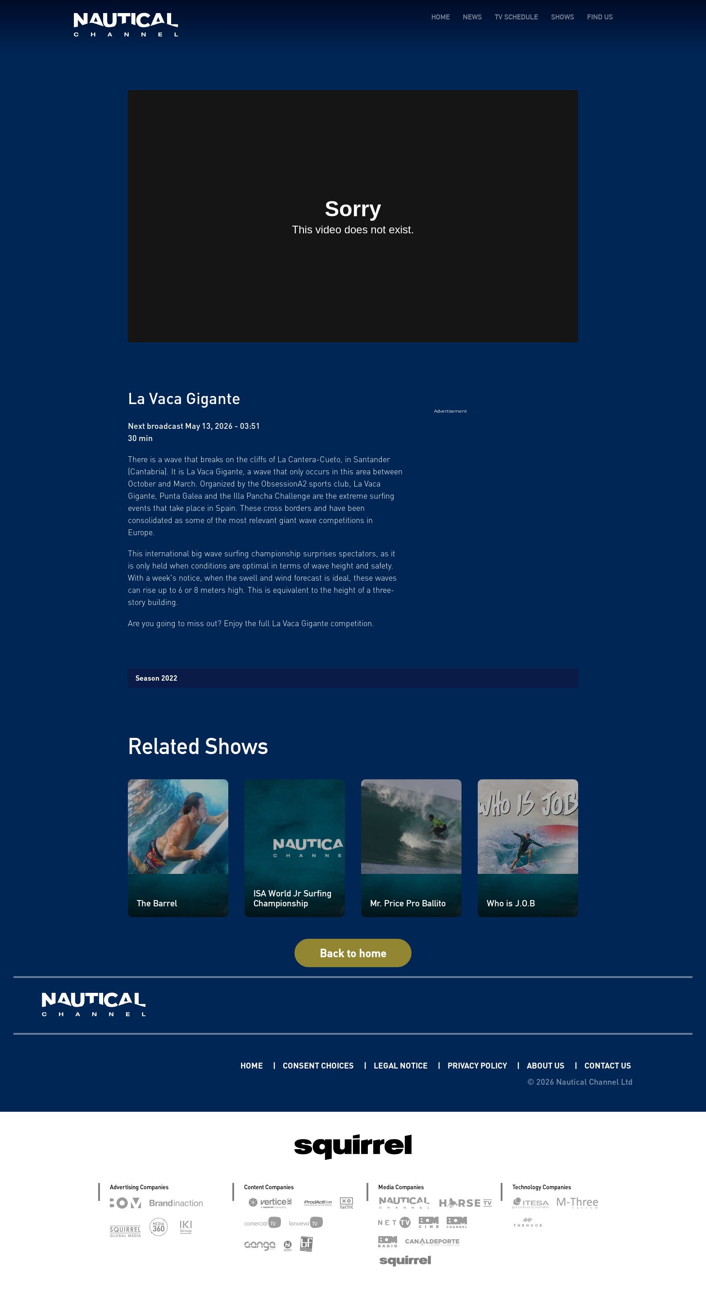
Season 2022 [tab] (156, 677)
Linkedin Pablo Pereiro (184, 1065)
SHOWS (562, 17)
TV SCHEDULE (516, 17)
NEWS (472, 17)
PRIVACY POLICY (478, 1065)
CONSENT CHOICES (319, 1065)
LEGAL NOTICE (402, 1065)
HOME (440, 17)
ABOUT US (546, 1065)
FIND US (600, 17)
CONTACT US (607, 1065)
